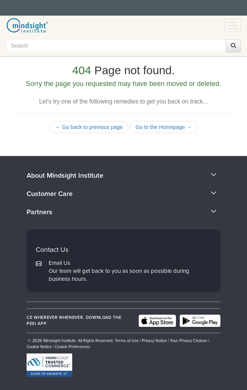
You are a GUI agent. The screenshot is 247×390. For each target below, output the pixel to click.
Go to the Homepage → (164, 127)
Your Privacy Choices (188, 340)
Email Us (59, 263)
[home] (27, 25)
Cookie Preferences (72, 347)
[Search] (233, 45)
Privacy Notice (154, 340)
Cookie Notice (39, 347)
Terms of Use (127, 340)
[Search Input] (121, 45)
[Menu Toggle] (232, 25)
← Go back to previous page (88, 127)
